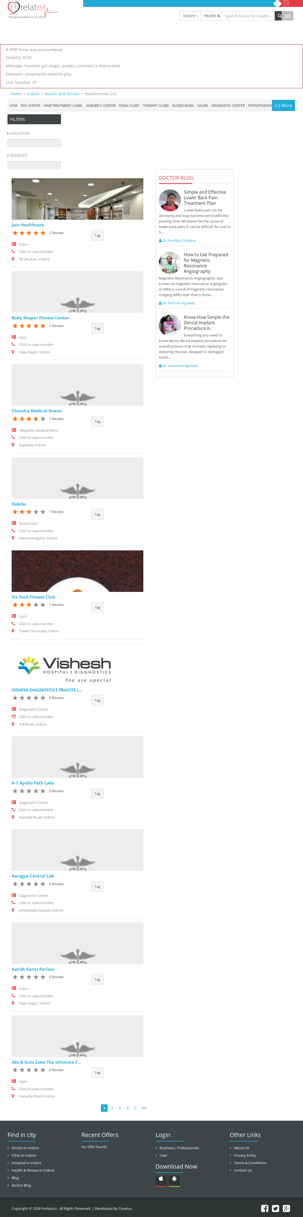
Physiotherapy (261, 105)
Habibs (19, 504)
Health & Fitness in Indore (33, 1170)
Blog (15, 1177)
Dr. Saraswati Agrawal (178, 365)
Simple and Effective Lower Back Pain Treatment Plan (205, 197)
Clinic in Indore (24, 1155)
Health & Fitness (213, 15)
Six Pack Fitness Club (33, 597)
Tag (97, 235)
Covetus (125, 1208)
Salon (202, 105)
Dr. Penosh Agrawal (176, 303)
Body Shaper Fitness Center (40, 317)
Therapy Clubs (156, 105)
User (163, 1155)
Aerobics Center (100, 105)
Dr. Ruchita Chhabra (177, 240)
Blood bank (182, 105)
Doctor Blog (21, 1185)
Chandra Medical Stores (37, 410)
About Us (241, 1147)
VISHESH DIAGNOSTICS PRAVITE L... (47, 690)
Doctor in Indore (25, 1147)
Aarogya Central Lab (33, 876)
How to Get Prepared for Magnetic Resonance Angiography (206, 263)
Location (19, 133)
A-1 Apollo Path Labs (33, 783)
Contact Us (243, 1170)
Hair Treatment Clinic (63, 105)
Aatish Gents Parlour (33, 969)
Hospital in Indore (26, 1162)
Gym (13, 105)
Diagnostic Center (228, 105)
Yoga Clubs (129, 105)
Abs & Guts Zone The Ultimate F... (46, 1062)
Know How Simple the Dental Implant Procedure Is (206, 322)
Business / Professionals (179, 1147)
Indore (189, 15)
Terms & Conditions (250, 1162)
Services (18, 155)
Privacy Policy (245, 1155)
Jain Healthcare (28, 224)
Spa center (30, 105)
